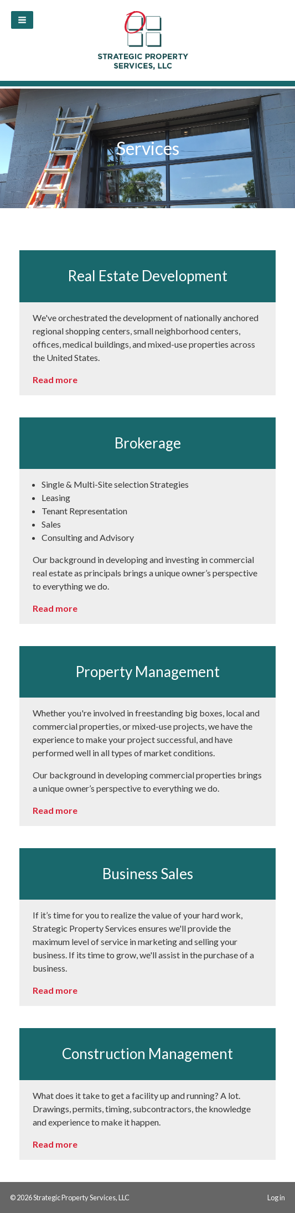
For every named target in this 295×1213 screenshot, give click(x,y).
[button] (22, 20)
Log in (276, 1197)
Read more (55, 379)
